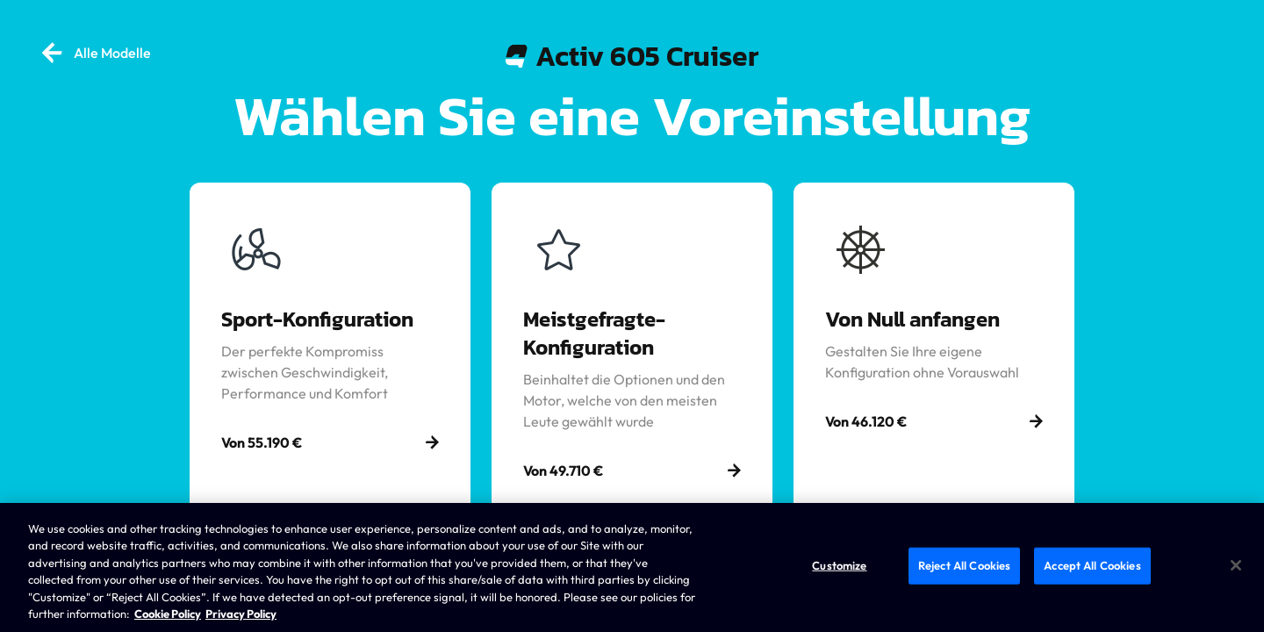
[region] (632, 567)
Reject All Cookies (964, 565)
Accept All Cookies (1092, 565)
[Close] (1236, 565)
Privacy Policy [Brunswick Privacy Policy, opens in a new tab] (240, 614)
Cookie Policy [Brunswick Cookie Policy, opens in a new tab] (167, 614)
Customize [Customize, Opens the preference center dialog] (839, 565)
